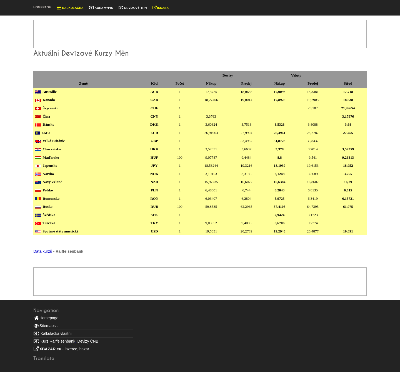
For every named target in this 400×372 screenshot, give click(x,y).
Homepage (42, 7)
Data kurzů (42, 251)
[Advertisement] (198, 33)
